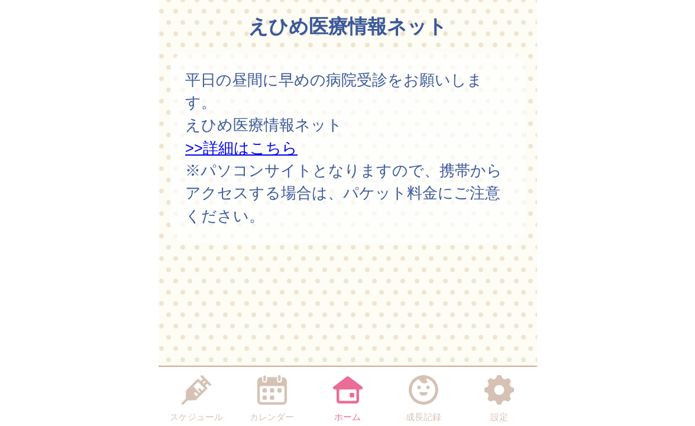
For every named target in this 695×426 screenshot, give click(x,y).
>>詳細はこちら (241, 148)
